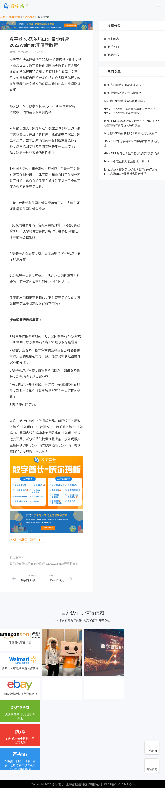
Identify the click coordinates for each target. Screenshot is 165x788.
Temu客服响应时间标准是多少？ (124, 84)
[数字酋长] (16, 6)
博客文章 (14, 17)
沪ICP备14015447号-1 (119, 784)
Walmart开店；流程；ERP (27, 539)
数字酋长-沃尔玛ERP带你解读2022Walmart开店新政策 (44, 563)
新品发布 (113, 55)
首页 (3, 17)
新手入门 (113, 46)
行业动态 (29, 17)
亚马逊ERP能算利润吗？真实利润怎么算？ (130, 133)
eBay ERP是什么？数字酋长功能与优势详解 (131, 153)
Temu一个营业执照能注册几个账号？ (127, 161)
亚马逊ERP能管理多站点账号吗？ (125, 101)
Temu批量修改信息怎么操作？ (122, 92)
